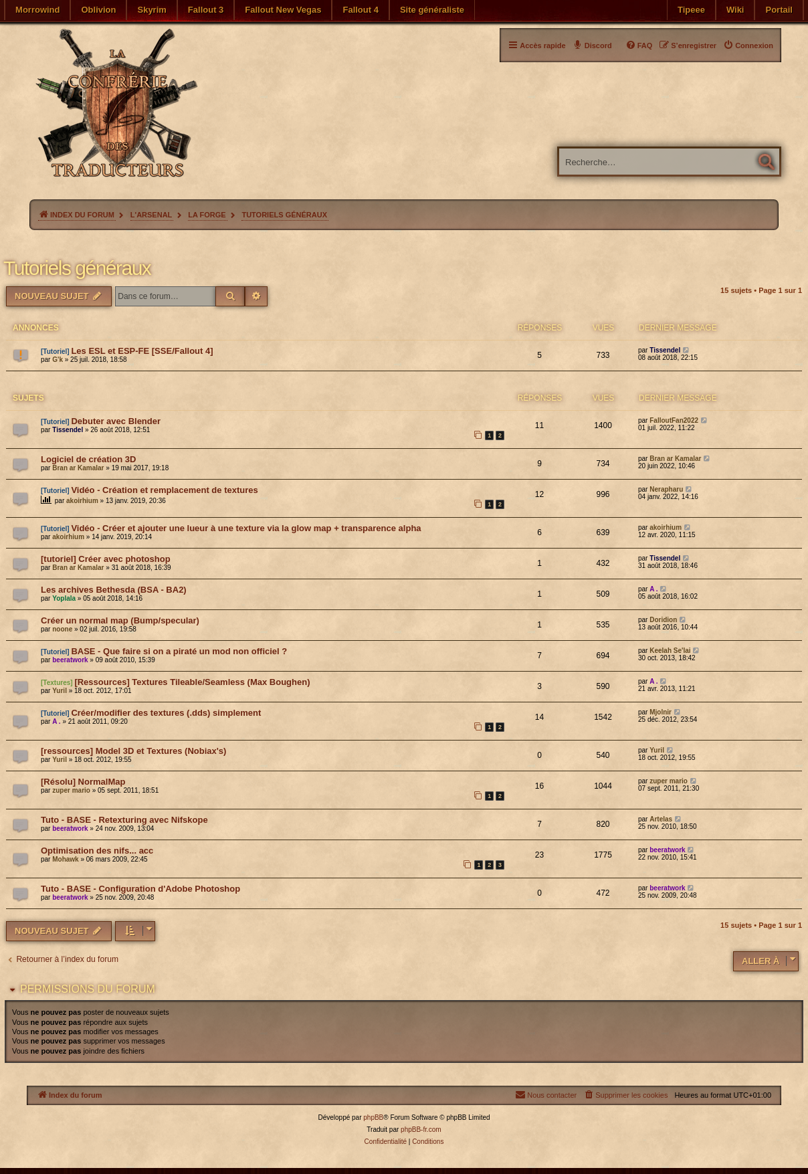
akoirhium (82, 500)
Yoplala (64, 598)
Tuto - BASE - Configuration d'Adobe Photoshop (140, 889)
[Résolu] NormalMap (83, 782)
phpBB (373, 1117)
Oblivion (98, 10)
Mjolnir (660, 712)
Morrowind (37, 10)
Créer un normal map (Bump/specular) (120, 620)
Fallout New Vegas (283, 10)
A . (653, 589)
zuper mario (71, 790)
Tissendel (664, 350)
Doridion (663, 619)
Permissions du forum (87, 989)
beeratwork (70, 660)
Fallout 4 (360, 10)
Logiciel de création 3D (88, 459)
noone (62, 629)
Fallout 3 (205, 10)
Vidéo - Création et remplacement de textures (164, 490)
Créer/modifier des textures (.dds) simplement (166, 713)
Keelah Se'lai (669, 650)
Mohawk (65, 859)
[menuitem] (748, 45)
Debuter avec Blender (116, 421)
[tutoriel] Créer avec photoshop (106, 559)
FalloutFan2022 (673, 420)
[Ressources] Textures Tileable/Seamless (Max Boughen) (192, 682)
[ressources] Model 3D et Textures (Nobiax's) (133, 751)
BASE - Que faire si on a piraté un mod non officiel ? (179, 651)
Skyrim (151, 10)
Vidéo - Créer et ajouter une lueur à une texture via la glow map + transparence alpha (246, 528)
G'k (57, 359)
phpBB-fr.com (421, 1129)
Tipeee (691, 10)
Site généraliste (432, 10)
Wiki (735, 10)
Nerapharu (666, 489)
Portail (778, 10)
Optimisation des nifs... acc (97, 851)
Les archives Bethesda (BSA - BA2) (114, 590)
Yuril (59, 690)
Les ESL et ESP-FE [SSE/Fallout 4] (142, 351)
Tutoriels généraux (76, 268)
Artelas (660, 819)
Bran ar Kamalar (78, 468)
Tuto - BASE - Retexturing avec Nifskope (124, 820)
